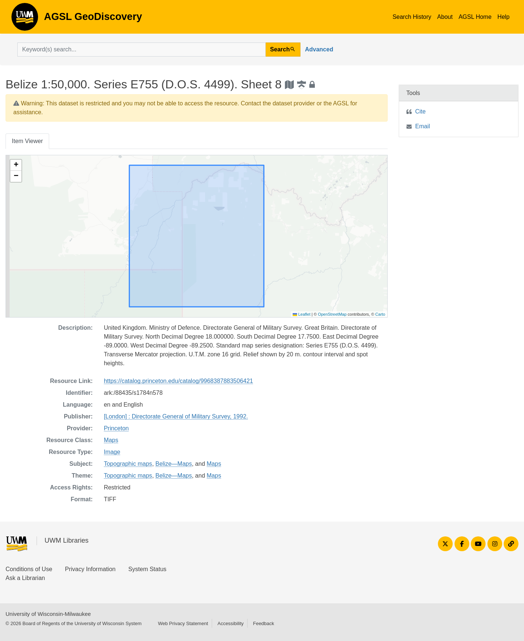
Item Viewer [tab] (27, 141)
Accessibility (230, 623)
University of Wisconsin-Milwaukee (48, 614)
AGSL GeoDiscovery (25, 19)
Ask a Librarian (25, 578)
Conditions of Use (29, 569)
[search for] (141, 50)
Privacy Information (90, 569)
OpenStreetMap (332, 314)
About (445, 17)
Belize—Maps (174, 464)
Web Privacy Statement (183, 623)
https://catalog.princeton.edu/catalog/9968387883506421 (178, 381)
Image (112, 452)
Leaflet (301, 314)
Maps (111, 440)
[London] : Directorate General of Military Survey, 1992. (176, 416)
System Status (147, 569)
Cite (420, 111)
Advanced (319, 49)
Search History (411, 17)
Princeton (116, 428)
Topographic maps (128, 464)
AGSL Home (475, 17)
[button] (15, 165)
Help (503, 17)
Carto (380, 314)
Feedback (263, 623)
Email (422, 126)
